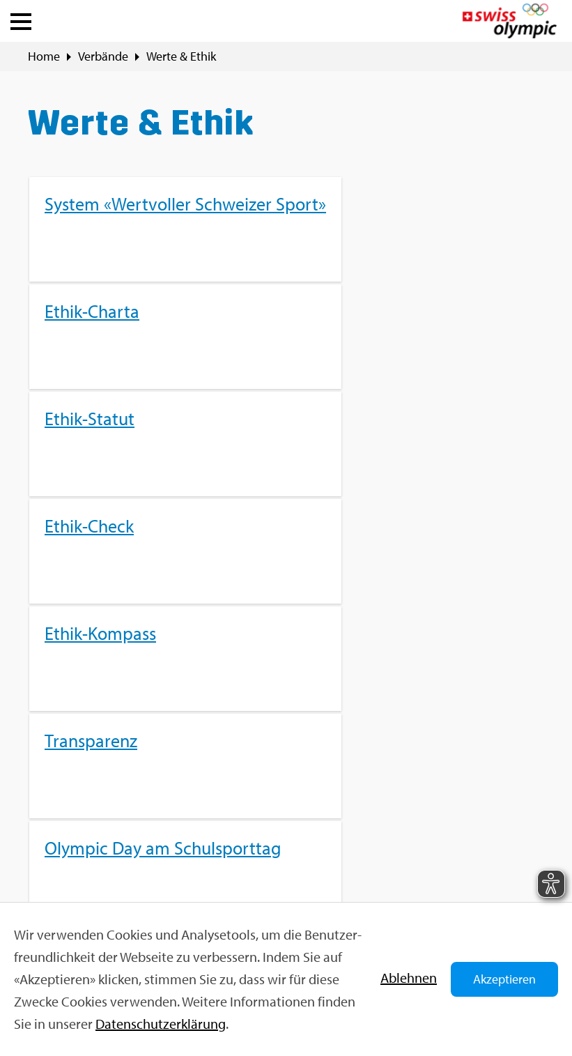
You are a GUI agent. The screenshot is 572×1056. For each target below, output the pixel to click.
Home (44, 56)
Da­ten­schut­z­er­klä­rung (160, 1023)
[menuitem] (286, 390)
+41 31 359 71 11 (98, 886)
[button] (20, 18)
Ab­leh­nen (408, 977)
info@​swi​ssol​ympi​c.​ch (113, 837)
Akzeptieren (504, 979)
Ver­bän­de (103, 56)
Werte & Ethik (181, 56)
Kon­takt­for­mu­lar (100, 861)
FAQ (297, 762)
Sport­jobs (311, 786)
